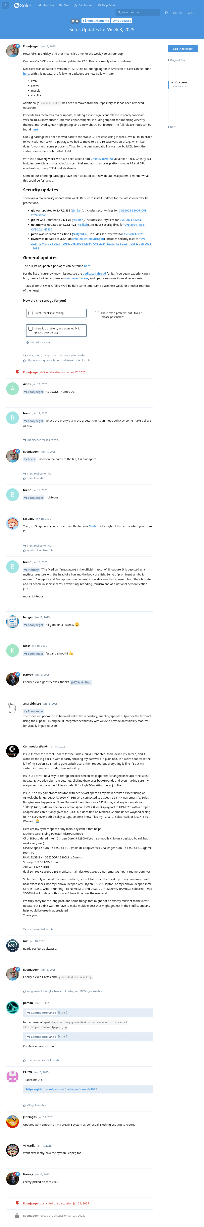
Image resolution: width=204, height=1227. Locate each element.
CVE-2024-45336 (41, 229)
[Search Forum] (138, 12)
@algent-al (80, 234)
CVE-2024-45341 (135, 224)
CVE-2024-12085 (126, 243)
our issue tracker (76, 278)
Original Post (177, 60)
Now (172, 127)
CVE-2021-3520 (134, 234)
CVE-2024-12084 (81, 243)
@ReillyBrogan (94, 239)
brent (31, 459)
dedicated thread (94, 273)
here (26, 73)
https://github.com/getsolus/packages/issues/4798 (60, 1089)
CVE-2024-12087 (104, 243)
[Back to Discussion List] (5, 5)
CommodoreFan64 (43, 1012)
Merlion (94, 526)
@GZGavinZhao (81, 682)
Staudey (33, 570)
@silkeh (77, 210)
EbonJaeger (35, 392)
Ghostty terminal (102, 159)
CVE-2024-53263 (130, 220)
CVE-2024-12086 (58, 243)
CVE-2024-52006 (129, 210)
